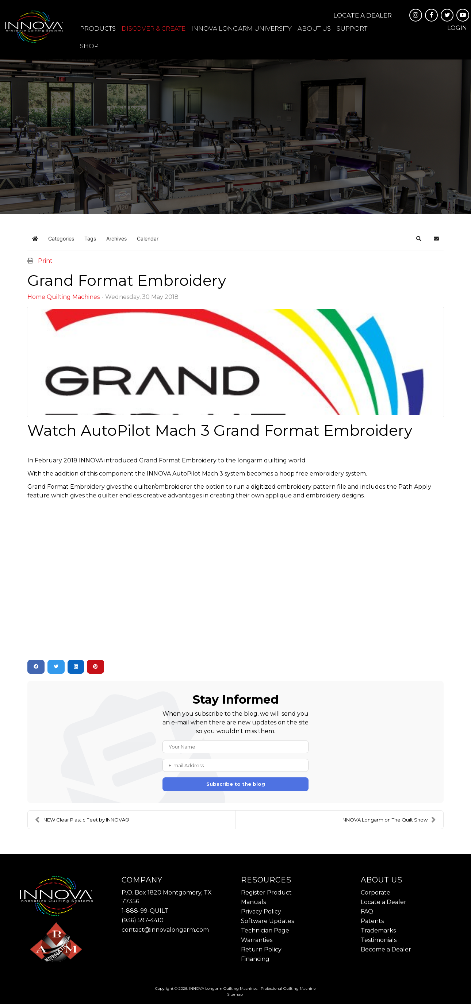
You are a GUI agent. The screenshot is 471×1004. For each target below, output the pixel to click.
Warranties (256, 939)
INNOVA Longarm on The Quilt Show (388, 819)
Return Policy (261, 949)
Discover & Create (153, 28)
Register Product (266, 892)
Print (45, 260)
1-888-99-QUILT (145, 910)
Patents (372, 921)
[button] (418, 239)
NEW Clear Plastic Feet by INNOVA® (82, 819)
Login (457, 27)
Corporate (375, 892)
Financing (255, 958)
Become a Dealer (386, 949)
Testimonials (379, 939)
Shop (89, 46)
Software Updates (267, 921)
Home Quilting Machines (63, 297)
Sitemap (235, 994)
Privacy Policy (261, 911)
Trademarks (378, 930)
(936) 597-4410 (143, 920)
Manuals (253, 902)
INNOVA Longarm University (241, 28)
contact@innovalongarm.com (165, 929)
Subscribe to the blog (235, 784)
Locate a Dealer (362, 15)
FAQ (367, 911)
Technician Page (265, 930)
